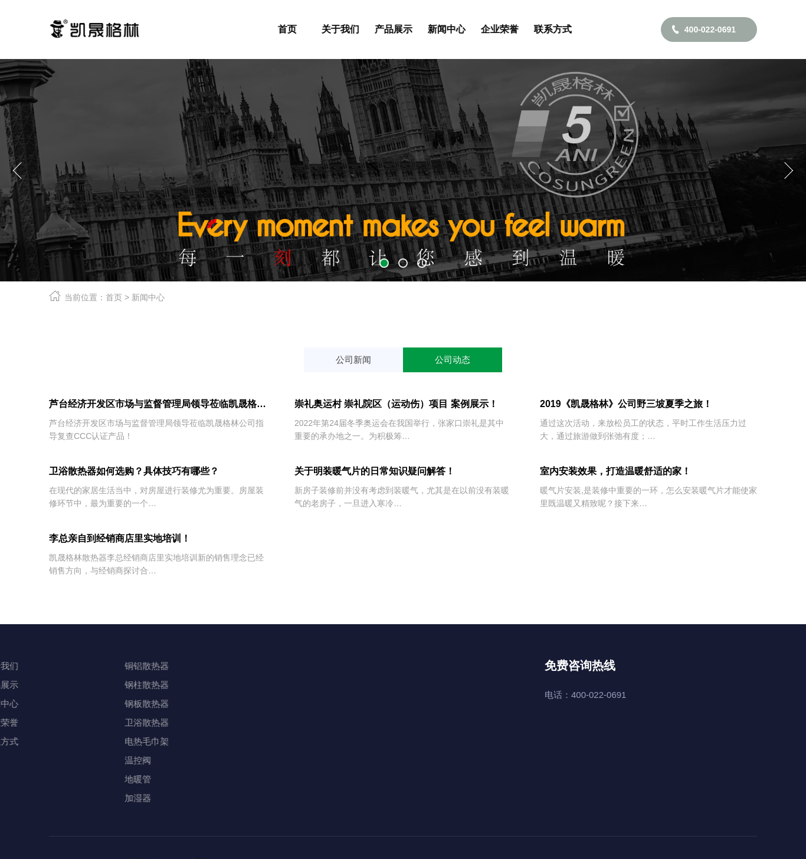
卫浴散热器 (75, 722)
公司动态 (452, 360)
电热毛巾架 (75, 741)
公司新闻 (353, 360)
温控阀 (66, 760)
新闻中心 (148, 297)
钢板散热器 (75, 704)
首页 (114, 297)
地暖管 (66, 779)
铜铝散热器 (75, 666)
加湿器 (66, 798)
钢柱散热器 (75, 685)
